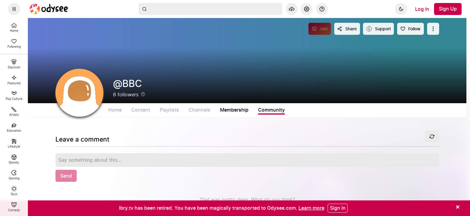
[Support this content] (378, 29)
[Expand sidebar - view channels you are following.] (14, 9)
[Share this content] (347, 29)
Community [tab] (296, 110)
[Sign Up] (448, 9)
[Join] (319, 29)
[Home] (48, 9)
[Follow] (410, 29)
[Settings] (307, 9)
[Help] (322, 9)
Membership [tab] (259, 110)
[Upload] (292, 9)
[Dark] (401, 9)
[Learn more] (311, 208)
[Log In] (422, 9)
